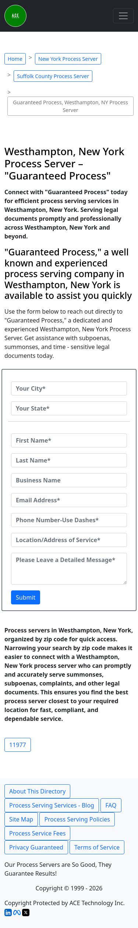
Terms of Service (97, 847)
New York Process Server (68, 58)
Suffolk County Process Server (53, 76)
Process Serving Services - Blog (51, 805)
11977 (17, 745)
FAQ (110, 805)
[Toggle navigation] (123, 15)
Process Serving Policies (77, 819)
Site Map (21, 819)
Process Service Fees (37, 833)
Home (15, 58)
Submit (25, 597)
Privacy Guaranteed (36, 847)
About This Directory (37, 791)
